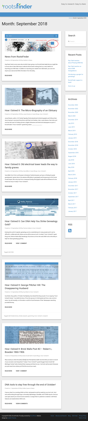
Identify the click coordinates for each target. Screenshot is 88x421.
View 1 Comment (21, 243)
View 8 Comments (22, 403)
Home (70, 18)
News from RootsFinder (17, 56)
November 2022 (73, 109)
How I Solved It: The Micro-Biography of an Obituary (31, 110)
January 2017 (72, 211)
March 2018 (71, 174)
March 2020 (71, 116)
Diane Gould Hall (27, 355)
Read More (8, 75)
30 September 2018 (16, 60)
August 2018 (72, 156)
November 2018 (73, 145)
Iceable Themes (11, 418)
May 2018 (71, 167)
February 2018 (72, 178)
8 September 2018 (16, 355)
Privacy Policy (82, 415)
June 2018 (71, 164)
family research (23, 316)
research (45, 316)
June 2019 (71, 127)
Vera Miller (26, 171)
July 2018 (71, 160)
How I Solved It (44, 114)
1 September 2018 (16, 388)
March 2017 (71, 204)
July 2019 (71, 123)
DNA (12, 252)
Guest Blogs (35, 114)
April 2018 (71, 171)
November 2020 (73, 112)
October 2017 (72, 193)
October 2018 (72, 149)
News (30, 60)
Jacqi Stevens (27, 114)
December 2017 (73, 186)
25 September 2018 (16, 114)
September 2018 (73, 153)
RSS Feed (74, 415)
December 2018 (73, 142)
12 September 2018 (16, 292)
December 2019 (73, 119)
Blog (69, 415)
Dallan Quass (26, 388)
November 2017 (73, 189)
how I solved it (38, 316)
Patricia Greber (27, 228)
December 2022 (73, 105)
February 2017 (72, 208)
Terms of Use (82, 418)
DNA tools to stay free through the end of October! (30, 384)
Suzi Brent (26, 292)
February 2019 (72, 134)
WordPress (33, 415)
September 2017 (73, 197)
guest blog (31, 316)
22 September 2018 (16, 171)
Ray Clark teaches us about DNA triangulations (74, 68)
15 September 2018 (16, 228)
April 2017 (71, 200)
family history (14, 316)
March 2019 (71, 130)
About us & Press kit (61, 415)
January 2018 (72, 182)
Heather (25, 60)
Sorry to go (71, 86)
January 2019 (72, 138)
